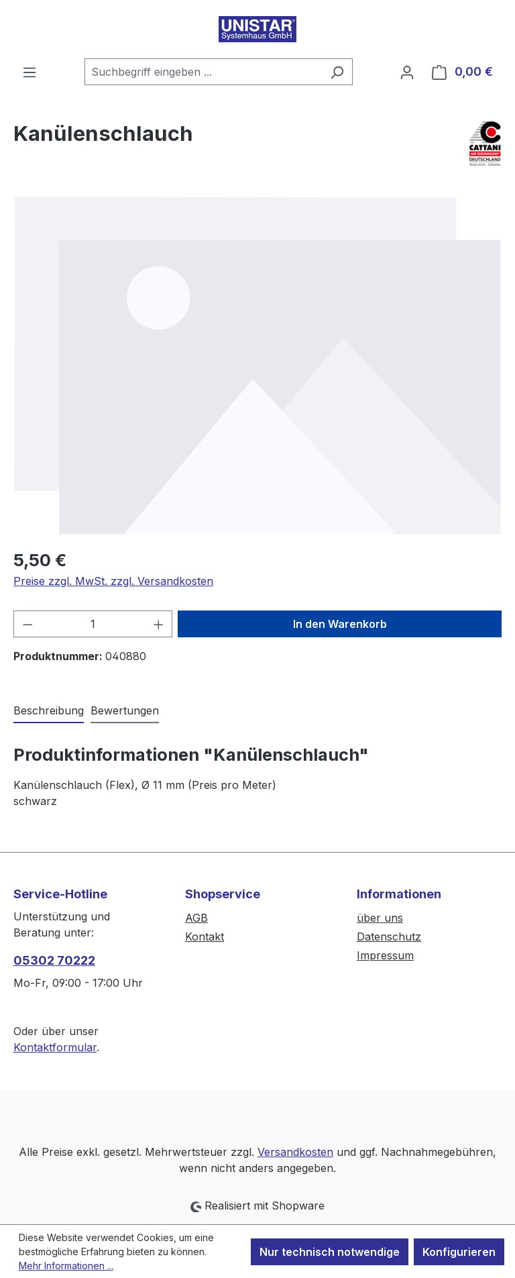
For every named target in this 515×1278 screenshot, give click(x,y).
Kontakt (204, 936)
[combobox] (203, 71)
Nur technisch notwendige (330, 1252)
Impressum (385, 955)
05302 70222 (54, 960)
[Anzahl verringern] (27, 623)
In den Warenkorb (340, 624)
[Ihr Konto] (407, 71)
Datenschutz (389, 936)
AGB (196, 917)
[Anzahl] (93, 623)
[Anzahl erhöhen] (159, 623)
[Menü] (29, 71)
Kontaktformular (55, 1047)
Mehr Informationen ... (66, 1265)
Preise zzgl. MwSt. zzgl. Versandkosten (113, 581)
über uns (380, 917)
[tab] (48, 711)
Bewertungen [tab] (125, 710)
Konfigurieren (459, 1252)
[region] (257, 365)
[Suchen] (337, 71)
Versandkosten (295, 1152)
